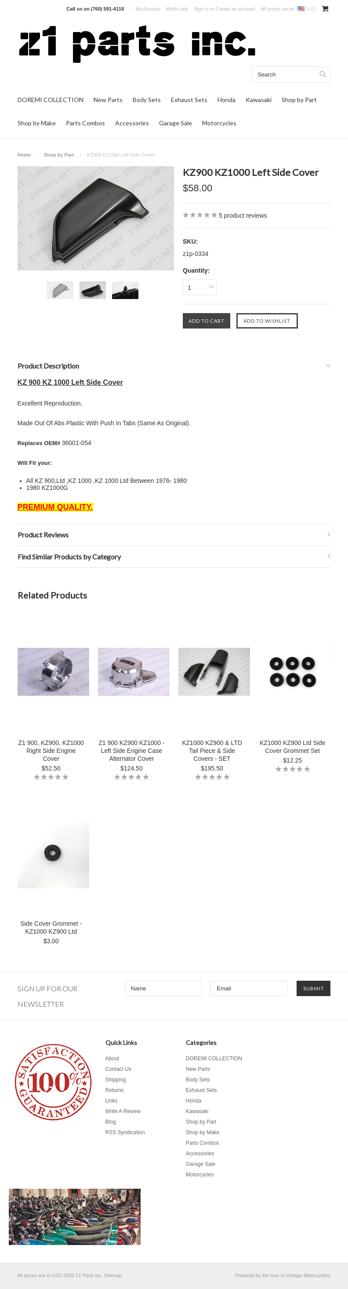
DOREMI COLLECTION (50, 99)
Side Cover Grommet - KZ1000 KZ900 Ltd (51, 927)
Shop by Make (37, 123)
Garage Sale (175, 123)
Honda (227, 99)
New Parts (108, 99)
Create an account (235, 8)
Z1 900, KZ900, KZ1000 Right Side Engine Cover (50, 750)
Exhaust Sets (189, 99)
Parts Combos (85, 123)
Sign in (201, 8)
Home (24, 154)
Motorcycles (219, 123)
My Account (147, 8)
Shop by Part (299, 99)
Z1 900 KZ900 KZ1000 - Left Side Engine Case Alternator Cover (131, 750)
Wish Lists (177, 8)
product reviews (243, 215)
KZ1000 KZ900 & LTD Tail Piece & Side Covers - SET (212, 750)
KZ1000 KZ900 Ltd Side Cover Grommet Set (292, 746)
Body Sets (147, 99)
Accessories (132, 123)
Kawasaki (259, 99)
